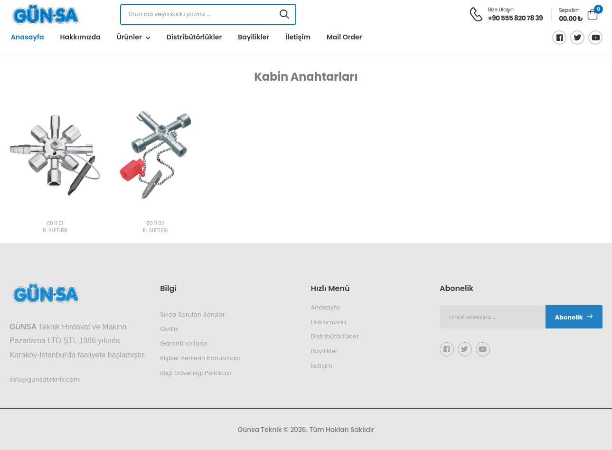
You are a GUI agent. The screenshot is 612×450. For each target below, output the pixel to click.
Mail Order (344, 37)
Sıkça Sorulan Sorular (192, 314)
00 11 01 (55, 223)
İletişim (298, 37)
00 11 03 (155, 223)
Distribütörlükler (194, 37)
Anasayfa (27, 37)
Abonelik (574, 317)
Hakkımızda (80, 37)
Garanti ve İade (183, 343)
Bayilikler (253, 37)
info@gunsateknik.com (44, 379)
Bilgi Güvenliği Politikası (195, 372)
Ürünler (129, 37)
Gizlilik (169, 328)
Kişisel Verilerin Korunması (200, 358)
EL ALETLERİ (55, 230)
